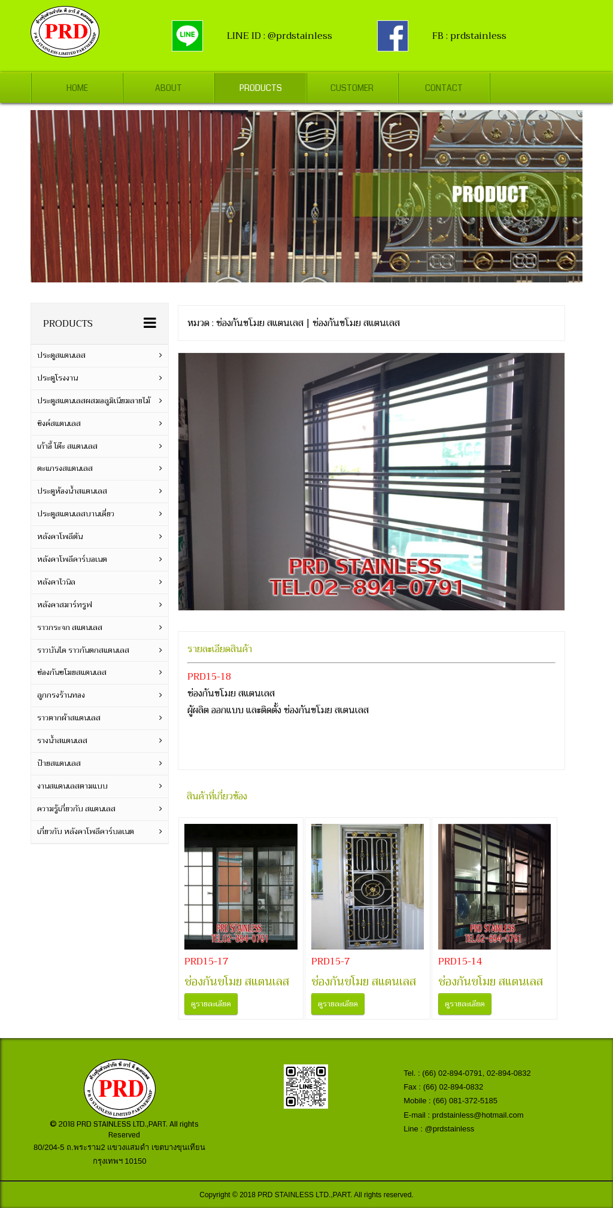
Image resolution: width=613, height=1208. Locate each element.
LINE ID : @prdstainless (279, 36)
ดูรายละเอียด (211, 1004)
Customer (352, 88)
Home (77, 88)
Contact (444, 88)
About (168, 88)
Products (260, 88)
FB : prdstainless (469, 36)
